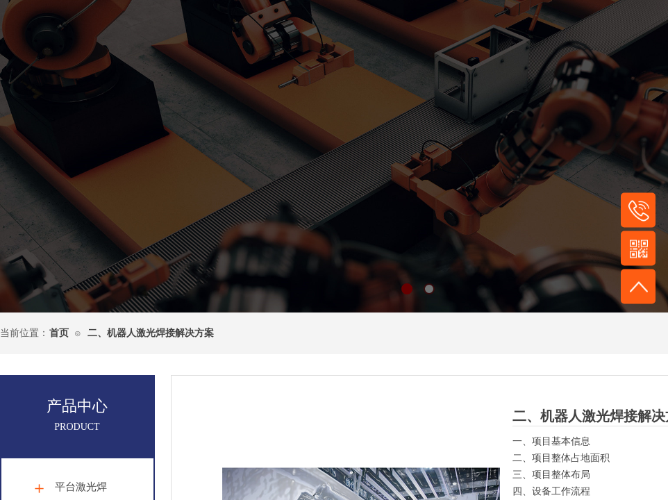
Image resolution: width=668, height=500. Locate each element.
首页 (59, 333)
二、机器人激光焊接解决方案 (150, 333)
